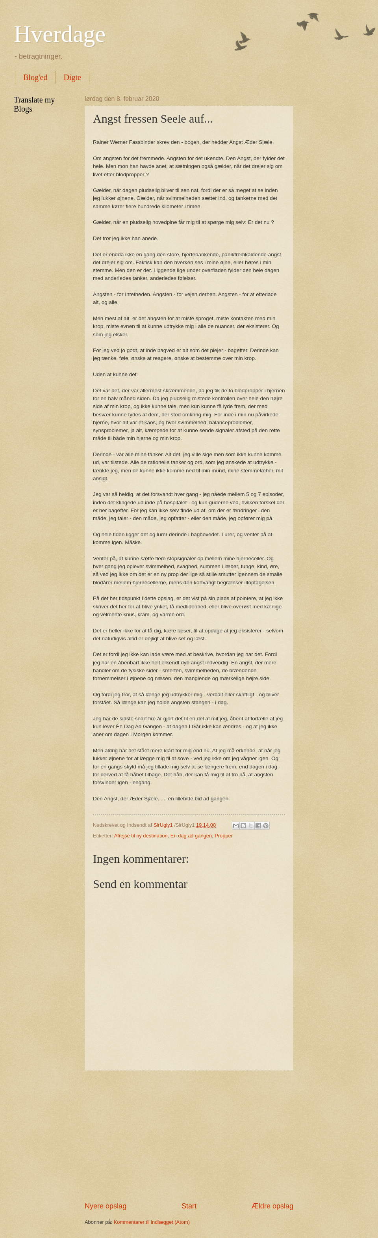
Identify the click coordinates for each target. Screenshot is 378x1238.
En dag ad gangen (191, 836)
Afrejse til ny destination (141, 836)
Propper (224, 836)
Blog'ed (35, 77)
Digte (72, 77)
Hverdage (60, 34)
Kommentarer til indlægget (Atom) (152, 1222)
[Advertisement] (189, 1136)
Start (189, 1206)
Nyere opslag (105, 1206)
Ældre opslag (272, 1206)
